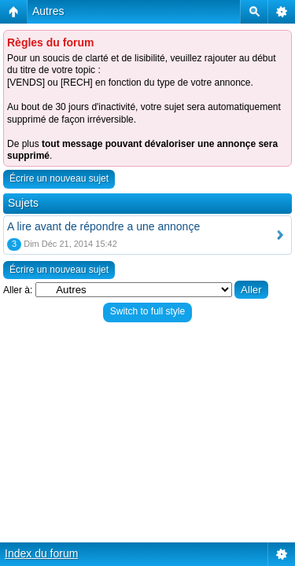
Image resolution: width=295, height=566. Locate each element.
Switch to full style (147, 311)
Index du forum (41, 553)
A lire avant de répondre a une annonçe (103, 226)
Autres (48, 11)
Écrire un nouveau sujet (59, 178)
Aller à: (17, 290)
